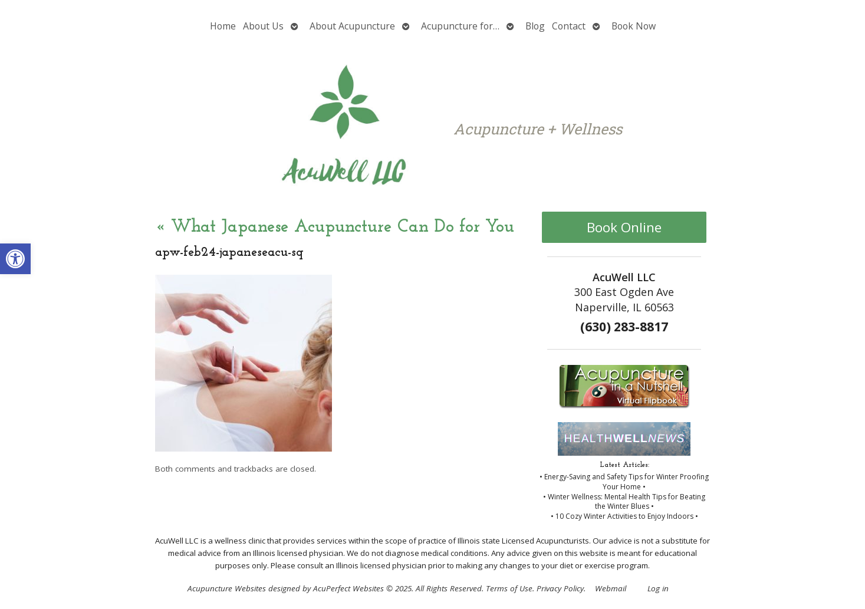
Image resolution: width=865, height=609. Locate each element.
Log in (658, 588)
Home (223, 25)
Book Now (633, 25)
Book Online (624, 227)
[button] (15, 258)
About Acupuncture (352, 25)
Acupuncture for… (460, 25)
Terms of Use (509, 588)
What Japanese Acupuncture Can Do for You (334, 227)
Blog (535, 25)
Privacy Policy (560, 588)
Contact (569, 25)
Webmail (610, 588)
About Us (263, 25)
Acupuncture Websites (227, 588)
